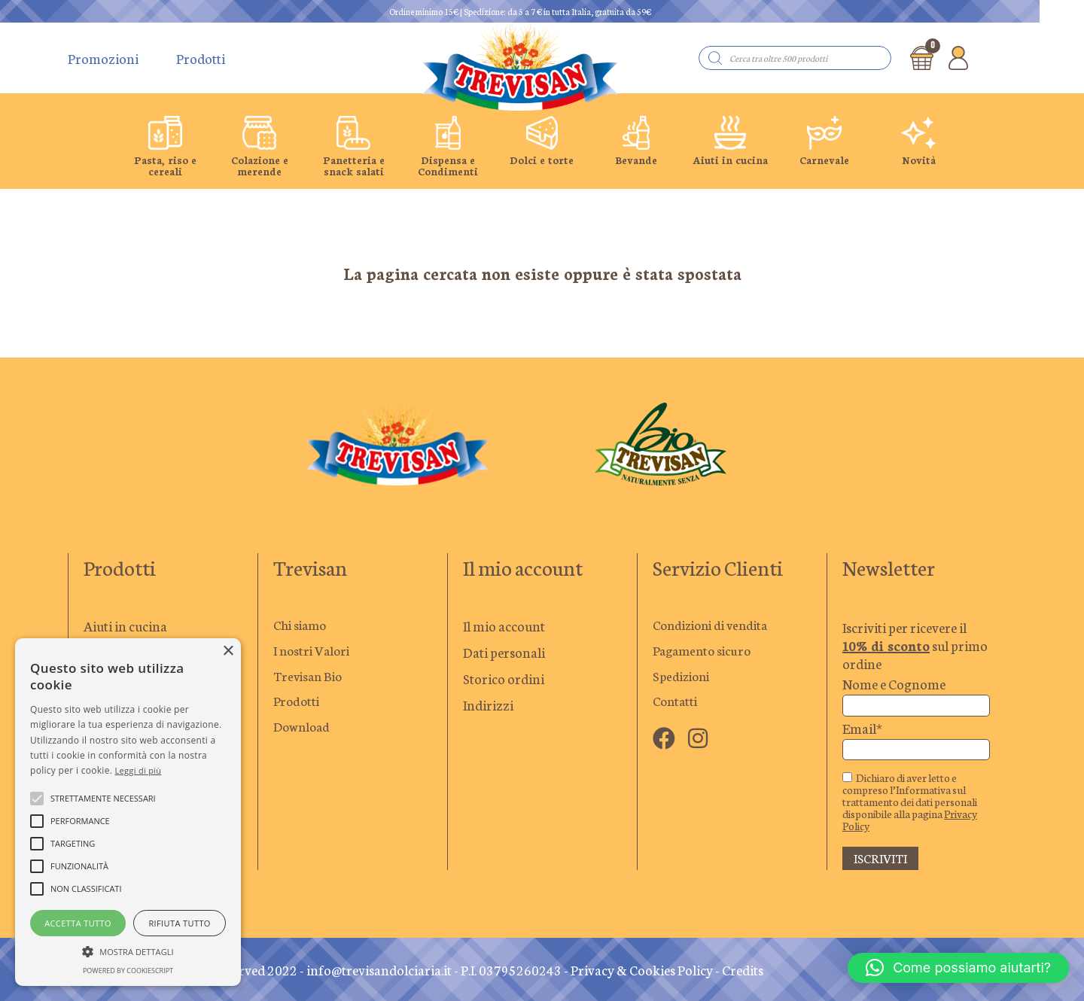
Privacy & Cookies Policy (642, 969)
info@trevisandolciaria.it (379, 969)
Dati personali (504, 651)
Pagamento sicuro (705, 651)
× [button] (227, 651)
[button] (958, 968)
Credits (742, 969)
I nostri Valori (314, 651)
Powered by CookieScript (128, 970)
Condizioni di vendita (715, 625)
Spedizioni (683, 678)
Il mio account (504, 625)
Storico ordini (503, 678)
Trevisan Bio (309, 678)
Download (303, 730)
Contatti (677, 704)
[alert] (128, 812)
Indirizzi (488, 704)
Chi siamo (302, 625)
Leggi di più (138, 770)
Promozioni (103, 57)
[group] (165, 147)
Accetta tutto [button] (77, 923)
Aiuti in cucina (125, 625)
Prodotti (200, 57)
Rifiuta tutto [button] (179, 923)
